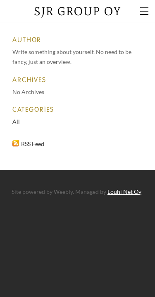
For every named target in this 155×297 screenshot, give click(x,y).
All (16, 121)
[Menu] (144, 10)
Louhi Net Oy (124, 191)
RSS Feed (32, 143)
